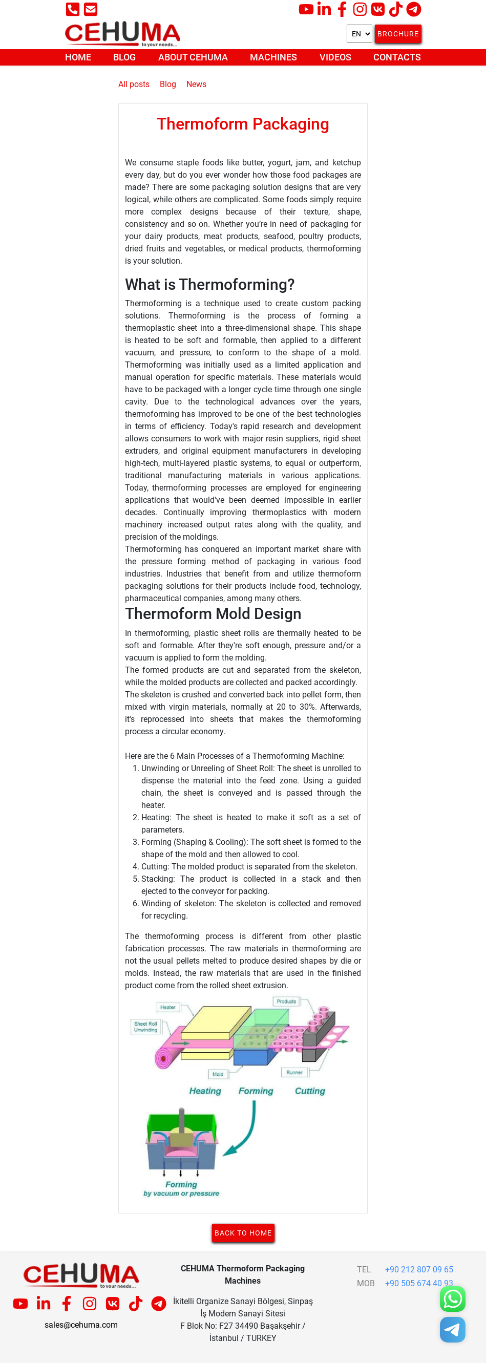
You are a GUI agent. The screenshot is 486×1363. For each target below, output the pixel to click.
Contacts (397, 57)
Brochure (398, 34)
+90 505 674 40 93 (419, 1283)
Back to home (243, 1233)
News (196, 84)
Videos (335, 57)
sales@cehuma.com (81, 1325)
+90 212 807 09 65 (419, 1269)
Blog (124, 57)
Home (78, 57)
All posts (134, 84)
